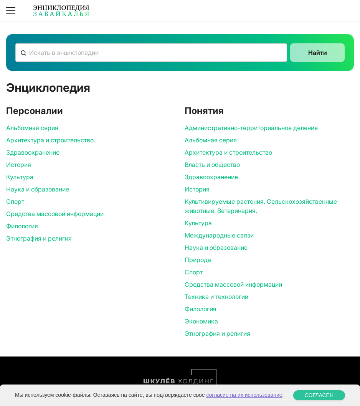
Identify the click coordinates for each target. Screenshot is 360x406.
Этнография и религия (39, 238)
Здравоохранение (32, 152)
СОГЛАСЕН (319, 396)
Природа (198, 260)
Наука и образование (37, 189)
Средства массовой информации (55, 214)
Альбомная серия (32, 128)
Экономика (201, 321)
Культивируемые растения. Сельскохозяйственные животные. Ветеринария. (261, 206)
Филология (22, 226)
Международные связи (219, 235)
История (18, 164)
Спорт (15, 201)
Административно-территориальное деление (251, 128)
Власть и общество (212, 164)
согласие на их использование (244, 396)
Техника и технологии (216, 296)
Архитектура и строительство (50, 140)
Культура (19, 177)
